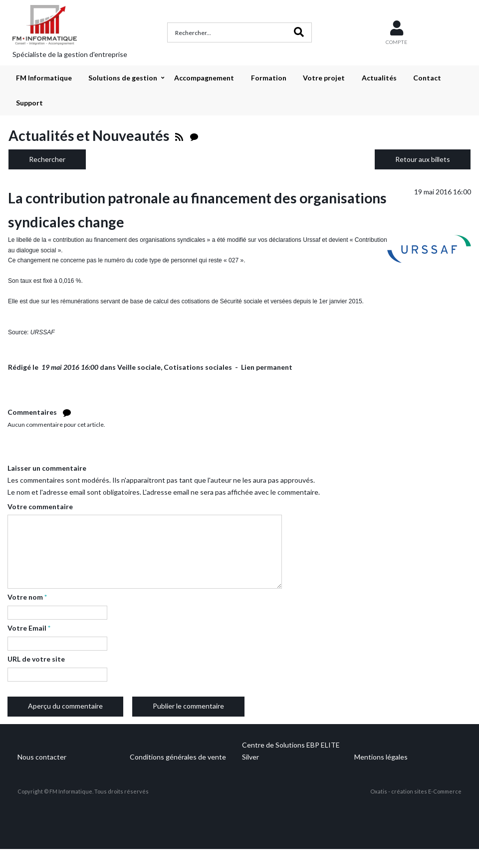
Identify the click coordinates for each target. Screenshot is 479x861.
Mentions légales (381, 757)
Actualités (379, 77)
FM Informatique (44, 77)
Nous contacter (41, 757)
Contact (427, 77)
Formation (268, 77)
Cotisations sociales (198, 367)
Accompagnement (204, 77)
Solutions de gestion (122, 77)
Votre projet (324, 77)
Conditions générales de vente (178, 757)
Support (29, 102)
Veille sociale (139, 367)
